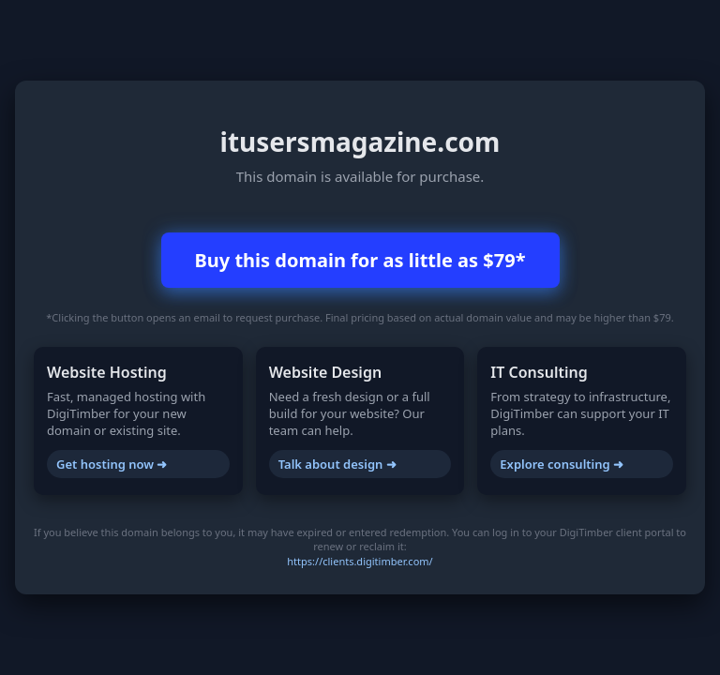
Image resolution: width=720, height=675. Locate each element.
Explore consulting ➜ (561, 464)
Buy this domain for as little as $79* (360, 260)
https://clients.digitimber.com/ (359, 561)
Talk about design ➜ (337, 464)
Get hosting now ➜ (111, 464)
